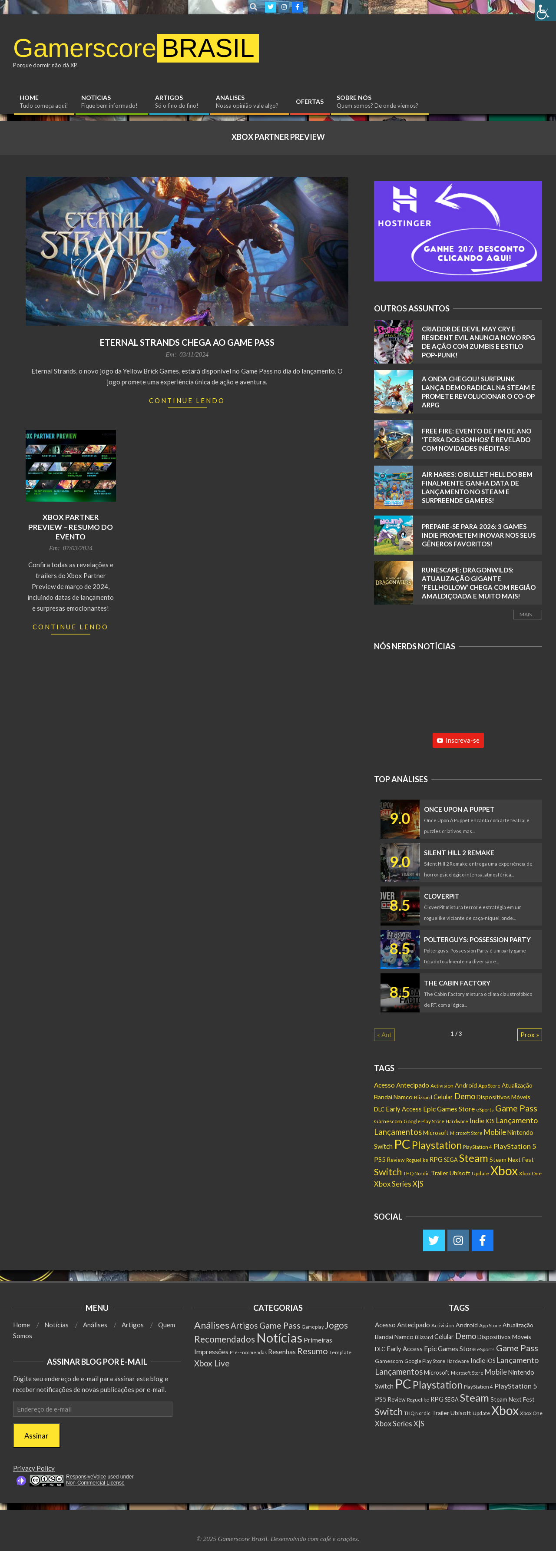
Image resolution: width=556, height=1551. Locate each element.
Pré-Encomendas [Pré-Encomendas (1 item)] (248, 1352)
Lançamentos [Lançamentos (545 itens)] (398, 1132)
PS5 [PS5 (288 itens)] (380, 1159)
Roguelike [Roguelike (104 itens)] (417, 1160)
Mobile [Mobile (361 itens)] (495, 1132)
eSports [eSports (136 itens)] (485, 1109)
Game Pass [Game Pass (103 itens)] (280, 1325)
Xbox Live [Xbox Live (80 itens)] (212, 1363)
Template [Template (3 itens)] (340, 1352)
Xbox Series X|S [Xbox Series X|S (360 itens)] (399, 1184)
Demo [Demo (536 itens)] (464, 1096)
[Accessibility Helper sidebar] (545, 10)
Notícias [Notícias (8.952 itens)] (279, 1337)
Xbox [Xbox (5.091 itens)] (504, 1170)
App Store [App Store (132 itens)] (489, 1085)
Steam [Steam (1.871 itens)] (473, 1157)
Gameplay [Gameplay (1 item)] (313, 1326)
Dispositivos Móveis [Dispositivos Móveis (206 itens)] (503, 1097)
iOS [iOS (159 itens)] (490, 1121)
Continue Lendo (187, 400)
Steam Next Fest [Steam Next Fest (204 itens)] (512, 1159)
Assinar (36, 1435)
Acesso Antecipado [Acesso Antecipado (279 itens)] (401, 1085)
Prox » (529, 1034)
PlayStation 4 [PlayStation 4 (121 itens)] (477, 1147)
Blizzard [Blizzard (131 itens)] (423, 1097)
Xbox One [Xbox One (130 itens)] (530, 1173)
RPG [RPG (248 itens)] (436, 1159)
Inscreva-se (458, 740)
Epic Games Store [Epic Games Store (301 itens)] (449, 1109)
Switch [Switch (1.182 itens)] (388, 1171)
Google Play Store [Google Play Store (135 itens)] (424, 1121)
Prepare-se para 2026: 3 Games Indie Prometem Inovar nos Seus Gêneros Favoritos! (479, 535)
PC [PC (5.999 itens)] (402, 1143)
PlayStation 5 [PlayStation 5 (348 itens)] (514, 1146)
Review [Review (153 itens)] (396, 1160)
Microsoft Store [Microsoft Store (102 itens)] (466, 1133)
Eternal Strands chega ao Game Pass (187, 342)
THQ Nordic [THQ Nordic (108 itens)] (416, 1173)
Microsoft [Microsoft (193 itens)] (436, 1132)
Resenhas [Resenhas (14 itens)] (282, 1352)
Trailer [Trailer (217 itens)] (439, 1173)
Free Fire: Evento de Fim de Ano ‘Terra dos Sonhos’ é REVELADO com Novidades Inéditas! (476, 439)
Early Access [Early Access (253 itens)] (404, 1109)
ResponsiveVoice (86, 1477)
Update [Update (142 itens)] (480, 1173)
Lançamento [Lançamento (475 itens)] (517, 1120)
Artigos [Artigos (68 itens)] (244, 1325)
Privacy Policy (34, 1468)
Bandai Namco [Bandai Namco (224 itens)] (393, 1097)
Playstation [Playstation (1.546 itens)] (437, 1145)
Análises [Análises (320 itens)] (211, 1325)
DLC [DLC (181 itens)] (379, 1109)
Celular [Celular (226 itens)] (443, 1097)
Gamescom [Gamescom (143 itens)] (388, 1121)
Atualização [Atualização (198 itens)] (517, 1085)
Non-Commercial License (95, 1483)
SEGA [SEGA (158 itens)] (451, 1159)
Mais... (528, 614)
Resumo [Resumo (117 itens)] (312, 1351)
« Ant (384, 1034)
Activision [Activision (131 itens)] (441, 1085)
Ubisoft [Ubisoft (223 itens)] (460, 1173)
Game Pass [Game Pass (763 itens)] (516, 1108)
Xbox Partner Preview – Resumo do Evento (70, 527)
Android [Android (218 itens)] (466, 1085)
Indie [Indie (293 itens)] (477, 1120)
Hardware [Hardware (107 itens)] (457, 1121)
